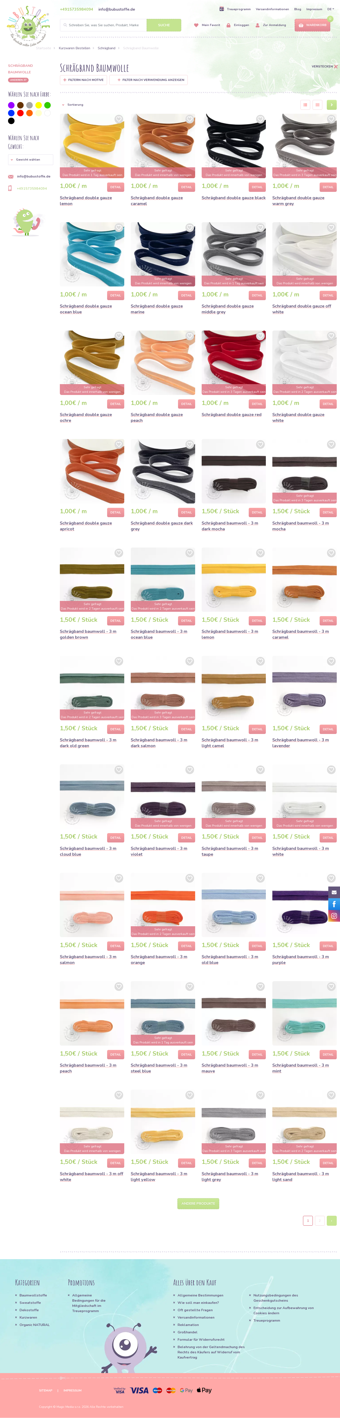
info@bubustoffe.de (116, 9)
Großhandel (188, 1332)
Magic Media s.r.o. (69, 1407)
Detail (115, 187)
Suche (164, 25)
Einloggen (238, 25)
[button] (30, 160)
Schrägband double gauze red (232, 415)
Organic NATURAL (35, 1325)
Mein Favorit (207, 25)
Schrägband (106, 48)
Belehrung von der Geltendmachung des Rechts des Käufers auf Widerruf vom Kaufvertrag (211, 1352)
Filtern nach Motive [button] (86, 80)
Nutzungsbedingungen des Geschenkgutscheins (275, 1298)
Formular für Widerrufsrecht (201, 1339)
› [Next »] (331, 1221)
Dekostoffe (29, 1310)
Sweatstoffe (30, 1303)
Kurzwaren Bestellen (74, 48)
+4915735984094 (76, 9)
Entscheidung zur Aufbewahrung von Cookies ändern (283, 1311)
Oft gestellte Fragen (195, 1310)
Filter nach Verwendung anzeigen (151, 80)
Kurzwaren (29, 1317)
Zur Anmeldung (271, 25)
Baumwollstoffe (33, 1295)
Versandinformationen (272, 9)
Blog (297, 9)
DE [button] (329, 9)
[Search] (120, 25)
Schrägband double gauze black (234, 198)
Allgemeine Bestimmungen (200, 1295)
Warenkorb (312, 25)
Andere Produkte (198, 1203)
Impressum (314, 9)
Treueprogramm (235, 9)
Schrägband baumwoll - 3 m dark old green (88, 743)
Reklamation (188, 1325)
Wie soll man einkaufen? (198, 1303)
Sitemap (45, 1391)
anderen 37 (18, 80)
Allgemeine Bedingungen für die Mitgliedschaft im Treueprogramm (89, 1303)
